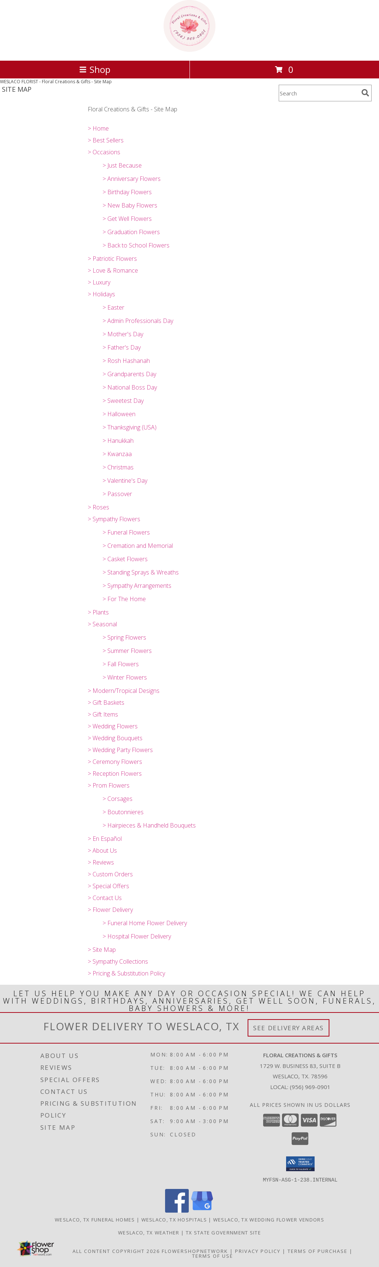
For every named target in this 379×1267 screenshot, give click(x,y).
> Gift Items (103, 714)
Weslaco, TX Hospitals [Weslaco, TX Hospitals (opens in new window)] (174, 1219)
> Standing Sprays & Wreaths (141, 572)
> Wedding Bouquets (115, 738)
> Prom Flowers (109, 785)
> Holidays (101, 294)
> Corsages (118, 799)
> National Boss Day (130, 387)
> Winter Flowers (125, 677)
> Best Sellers (106, 140)
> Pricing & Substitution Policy (126, 973)
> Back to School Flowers (136, 245)
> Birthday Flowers (127, 192)
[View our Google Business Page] (202, 1210)
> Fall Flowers (121, 664)
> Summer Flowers (127, 651)
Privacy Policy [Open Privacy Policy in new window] (258, 1250)
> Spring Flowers (124, 637)
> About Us (102, 850)
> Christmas (118, 467)
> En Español (105, 839)
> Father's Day (122, 347)
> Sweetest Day (123, 401)
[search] (365, 93)
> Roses (98, 507)
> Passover (117, 494)
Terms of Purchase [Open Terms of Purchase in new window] (318, 1250)
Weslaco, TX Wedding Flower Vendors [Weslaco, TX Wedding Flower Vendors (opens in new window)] (268, 1219)
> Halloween (119, 414)
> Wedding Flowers (113, 726)
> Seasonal (102, 624)
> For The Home (124, 599)
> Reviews (101, 862)
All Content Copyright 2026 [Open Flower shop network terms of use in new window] (116, 1250)
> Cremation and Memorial (138, 546)
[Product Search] (318, 93)
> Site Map (102, 950)
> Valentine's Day (125, 480)
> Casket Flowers (125, 559)
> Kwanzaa (117, 454)
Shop (94, 69)
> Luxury (99, 282)
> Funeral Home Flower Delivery (145, 923)
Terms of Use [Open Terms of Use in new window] (212, 1255)
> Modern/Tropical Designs (124, 691)
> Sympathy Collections (118, 961)
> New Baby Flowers (130, 205)
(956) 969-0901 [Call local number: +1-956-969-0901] (310, 1087)
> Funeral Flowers (126, 532)
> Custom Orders (110, 874)
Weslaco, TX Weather (149, 1232)
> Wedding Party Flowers (120, 750)
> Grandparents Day (129, 374)
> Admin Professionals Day (138, 321)
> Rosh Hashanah (126, 361)
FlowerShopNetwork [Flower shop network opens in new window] (195, 1250)
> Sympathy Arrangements (137, 586)
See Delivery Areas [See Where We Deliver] (288, 1028)
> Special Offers (108, 886)
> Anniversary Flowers (132, 179)
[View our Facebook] (177, 1210)
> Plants (98, 612)
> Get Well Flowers (127, 219)
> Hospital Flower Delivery (137, 936)
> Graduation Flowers (131, 232)
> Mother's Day (123, 334)
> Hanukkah (118, 441)
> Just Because (122, 165)
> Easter (113, 307)
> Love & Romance (113, 270)
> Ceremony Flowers (115, 762)
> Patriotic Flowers (112, 259)
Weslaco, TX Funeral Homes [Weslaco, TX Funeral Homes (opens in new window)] (95, 1219)
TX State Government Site (223, 1232)
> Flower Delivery (110, 910)
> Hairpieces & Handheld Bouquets (149, 825)
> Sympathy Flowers (114, 519)
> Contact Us (105, 898)
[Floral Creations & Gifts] (189, 49)
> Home (98, 128)
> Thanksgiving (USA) (130, 427)
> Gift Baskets (106, 702)
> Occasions (104, 152)
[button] (300, 1163)
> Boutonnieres (123, 812)
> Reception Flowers (115, 773)
